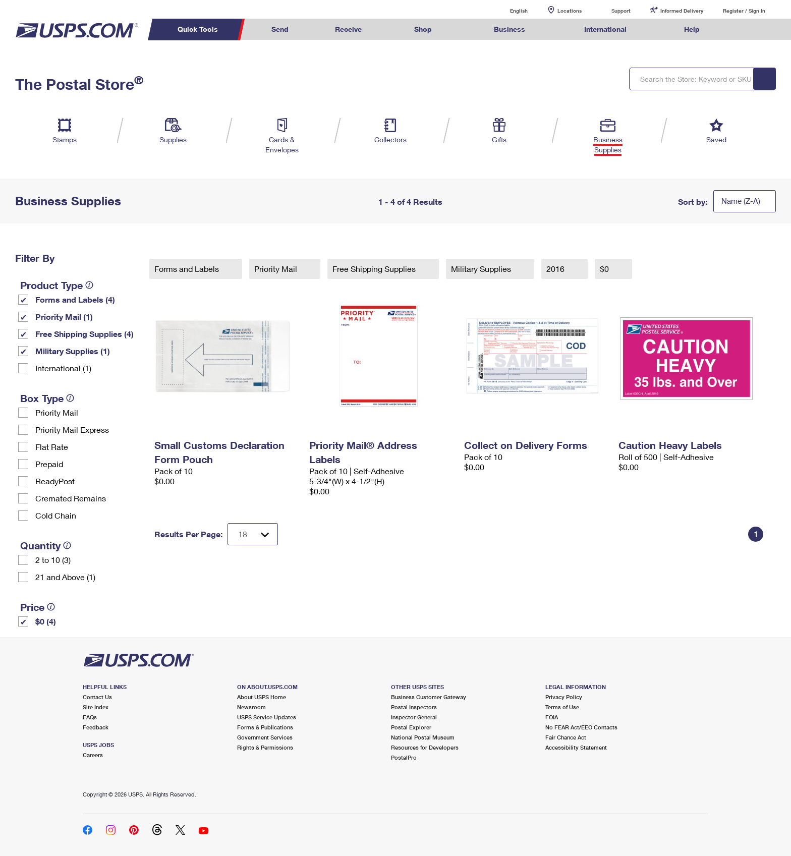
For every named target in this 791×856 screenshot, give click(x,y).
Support (621, 11)
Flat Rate (51, 446)
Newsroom (251, 707)
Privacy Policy (563, 697)
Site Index (95, 707)
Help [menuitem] (692, 29)
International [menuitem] (605, 29)
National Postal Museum (423, 737)
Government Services (265, 737)
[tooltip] (89, 285)
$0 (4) (45, 621)
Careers (93, 755)
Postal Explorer (411, 727)
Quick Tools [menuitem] (198, 29)
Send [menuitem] (280, 29)
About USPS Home (261, 697)
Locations (569, 11)
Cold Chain (55, 515)
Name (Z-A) (740, 200)
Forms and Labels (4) (75, 299)
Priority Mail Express (72, 429)
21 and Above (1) (65, 577)
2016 (556, 268)
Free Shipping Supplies (375, 268)
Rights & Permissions (265, 747)
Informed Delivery (681, 11)
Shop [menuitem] (423, 29)
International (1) (63, 368)
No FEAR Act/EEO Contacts (581, 727)
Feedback (95, 727)
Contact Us (97, 697)
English (508, 10)
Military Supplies (482, 268)
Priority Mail (56, 412)
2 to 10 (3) (53, 559)
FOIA (551, 717)
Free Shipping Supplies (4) (84, 333)
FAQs (90, 717)
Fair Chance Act (565, 737)
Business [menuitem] (509, 29)
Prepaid (49, 464)
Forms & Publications (265, 727)
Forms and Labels (187, 268)
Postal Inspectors (414, 707)
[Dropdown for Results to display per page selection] (253, 534)
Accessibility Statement (576, 747)
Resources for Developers (425, 747)
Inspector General (414, 717)
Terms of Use (562, 707)
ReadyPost (55, 481)
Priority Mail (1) (64, 316)
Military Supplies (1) (72, 351)
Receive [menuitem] (348, 29)
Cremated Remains (70, 498)
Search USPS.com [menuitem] (742, 29)
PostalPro (404, 757)
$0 (605, 268)
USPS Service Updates (266, 717)
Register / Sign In (744, 11)
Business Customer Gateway (428, 697)
